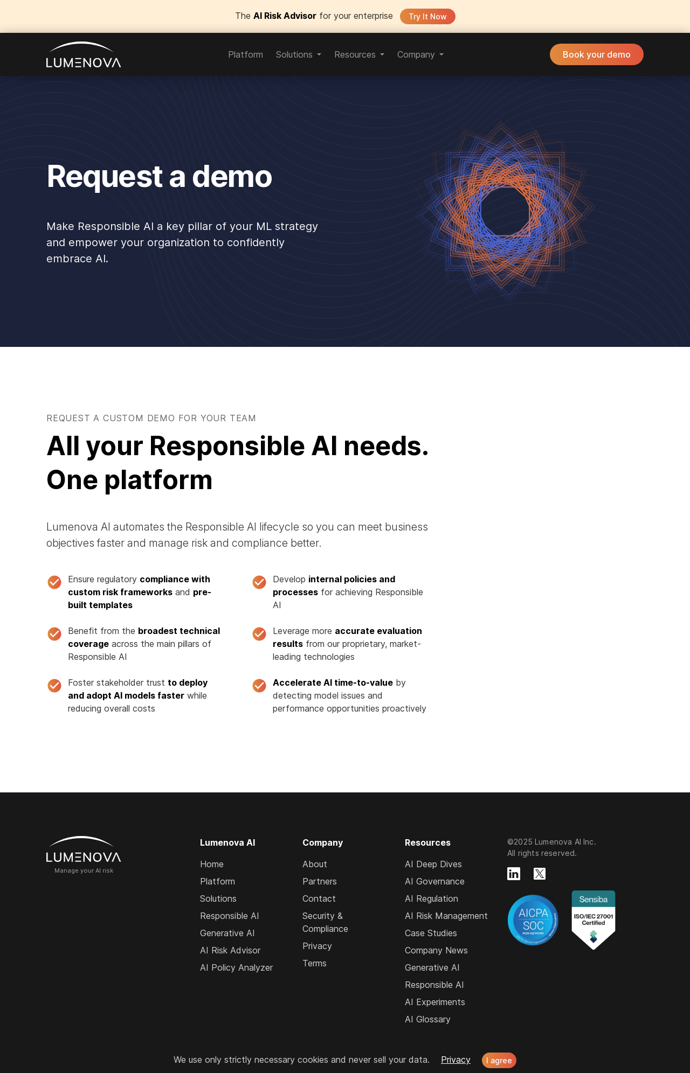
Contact (319, 898)
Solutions (218, 898)
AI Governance (435, 881)
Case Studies (431, 933)
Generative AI (227, 933)
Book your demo (597, 54)
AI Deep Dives (433, 864)
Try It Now (428, 16)
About (314, 864)
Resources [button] (355, 54)
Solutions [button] (294, 54)
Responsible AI (229, 915)
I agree (499, 1060)
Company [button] (416, 54)
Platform (245, 54)
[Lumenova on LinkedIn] (513, 873)
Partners (319, 881)
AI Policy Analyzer (236, 967)
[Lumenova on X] (539, 873)
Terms (314, 963)
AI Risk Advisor (230, 950)
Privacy (317, 945)
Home (212, 864)
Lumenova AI (83, 54)
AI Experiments (435, 1002)
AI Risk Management (446, 915)
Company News (436, 950)
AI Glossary (428, 1019)
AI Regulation (431, 898)
